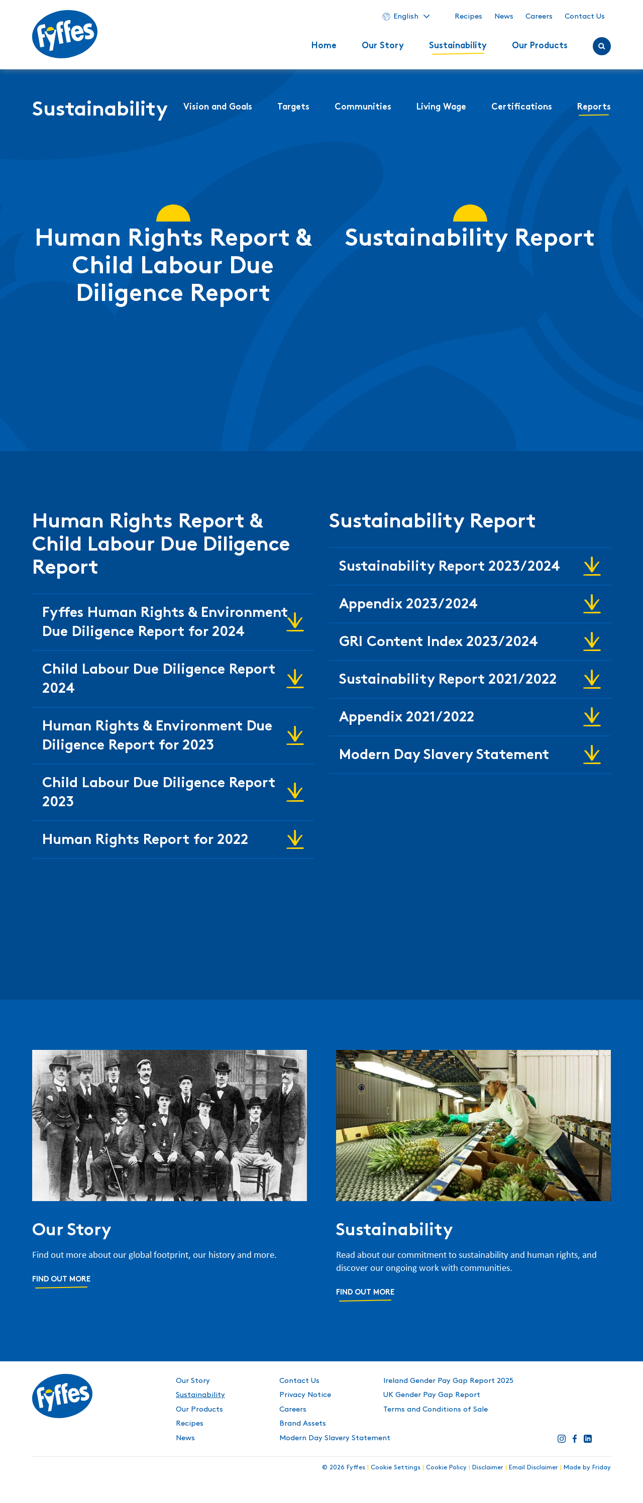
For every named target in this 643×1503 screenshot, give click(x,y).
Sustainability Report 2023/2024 (449, 567)
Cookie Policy (446, 1467)
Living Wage (441, 107)
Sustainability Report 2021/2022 (448, 680)
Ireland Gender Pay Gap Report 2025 (448, 1380)
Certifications (521, 107)
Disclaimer (487, 1467)
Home (324, 46)
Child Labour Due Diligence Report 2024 (158, 680)
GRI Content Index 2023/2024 (438, 643)
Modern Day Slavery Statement (444, 756)
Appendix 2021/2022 (406, 718)
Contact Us (585, 16)
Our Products (540, 46)
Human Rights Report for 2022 (145, 840)
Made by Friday (587, 1467)
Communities (363, 107)
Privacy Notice (305, 1395)
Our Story (383, 46)
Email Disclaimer (533, 1467)
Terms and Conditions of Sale (435, 1409)
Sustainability (458, 46)
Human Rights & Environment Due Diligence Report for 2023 (157, 736)
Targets (293, 107)
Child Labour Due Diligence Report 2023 (158, 793)
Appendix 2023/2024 (408, 605)
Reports (594, 107)
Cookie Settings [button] (395, 1467)
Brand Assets (302, 1423)
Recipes (468, 16)
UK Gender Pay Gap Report (431, 1395)
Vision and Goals (217, 107)
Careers (539, 16)
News (503, 16)
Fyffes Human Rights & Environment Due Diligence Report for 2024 (165, 623)
